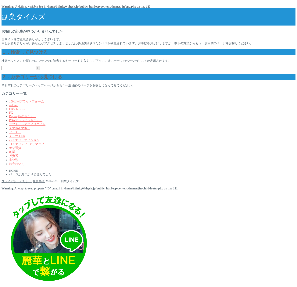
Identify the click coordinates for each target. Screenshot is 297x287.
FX (11, 112)
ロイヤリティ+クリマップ (26, 144)
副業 (12, 152)
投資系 (13, 155)
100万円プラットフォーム (26, 101)
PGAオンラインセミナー (25, 120)
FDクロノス (17, 108)
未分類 (13, 159)
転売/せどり (17, 163)
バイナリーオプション (24, 140)
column (13, 105)
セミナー (15, 132)
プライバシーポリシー (17, 181)
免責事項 (39, 181)
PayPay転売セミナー (22, 116)
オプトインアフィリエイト (27, 124)
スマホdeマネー (19, 128)
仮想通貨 (15, 148)
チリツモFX (17, 136)
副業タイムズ (23, 17)
